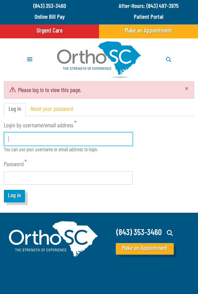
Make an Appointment (148, 31)
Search (170, 233)
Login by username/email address (38, 126)
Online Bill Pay (50, 17)
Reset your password (51, 109)
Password (14, 165)
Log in (15, 109)
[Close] (187, 89)
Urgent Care (50, 31)
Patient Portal (148, 17)
